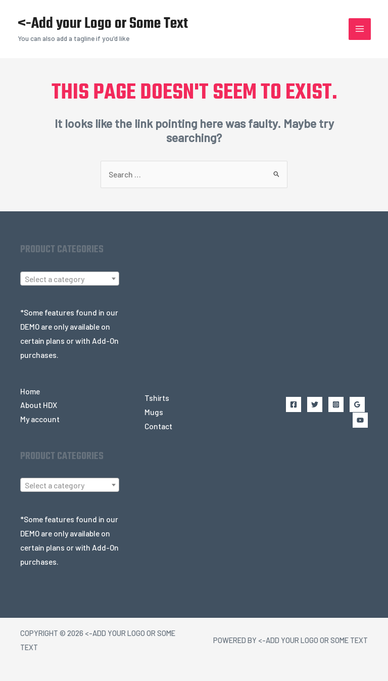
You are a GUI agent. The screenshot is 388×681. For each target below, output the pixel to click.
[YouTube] (360, 424)
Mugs (153, 424)
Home (30, 403)
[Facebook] (287, 424)
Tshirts (156, 410)
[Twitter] (305, 424)
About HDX (38, 417)
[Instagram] (323, 424)
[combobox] (69, 291)
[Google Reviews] (342, 424)
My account (40, 431)
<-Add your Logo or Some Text (108, 30)
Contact (158, 438)
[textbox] (70, 292)
